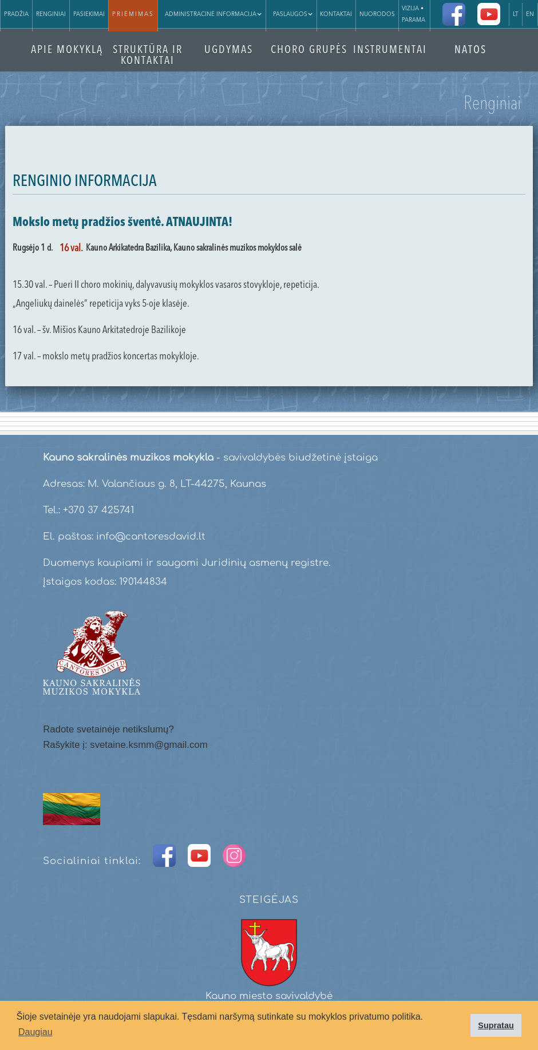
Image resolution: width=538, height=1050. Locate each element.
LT (516, 14)
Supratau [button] (495, 1025)
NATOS (470, 50)
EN (530, 14)
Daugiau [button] (35, 1032)
